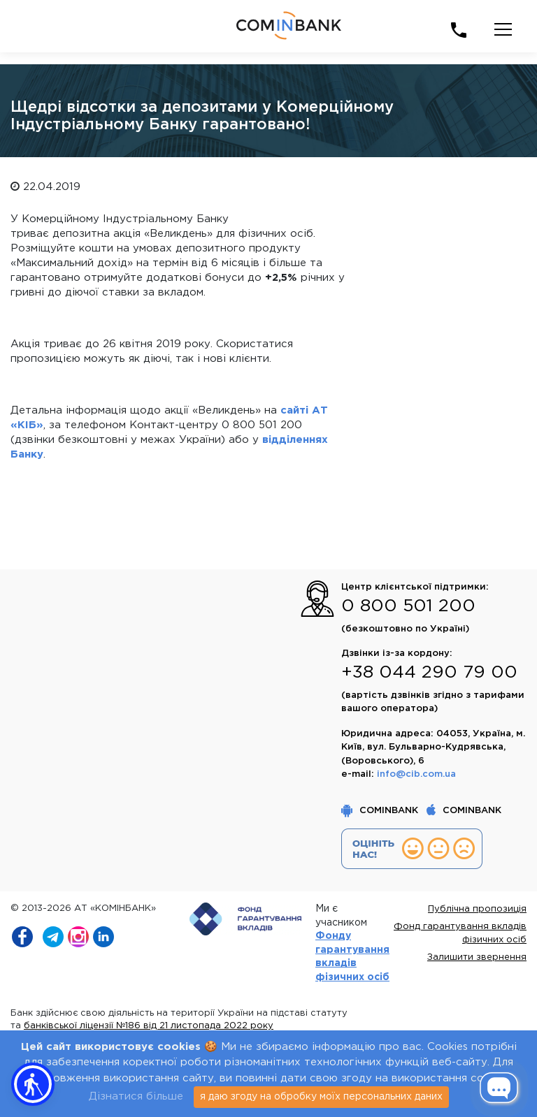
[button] (33, 1084)
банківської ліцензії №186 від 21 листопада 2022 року (148, 1026)
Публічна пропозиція (477, 909)
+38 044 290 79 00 (429, 672)
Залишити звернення (477, 957)
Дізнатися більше (136, 1096)
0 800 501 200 (408, 606)
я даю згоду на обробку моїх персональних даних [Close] (321, 1097)
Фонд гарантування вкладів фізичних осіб (460, 933)
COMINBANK (381, 811)
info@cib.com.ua (416, 774)
